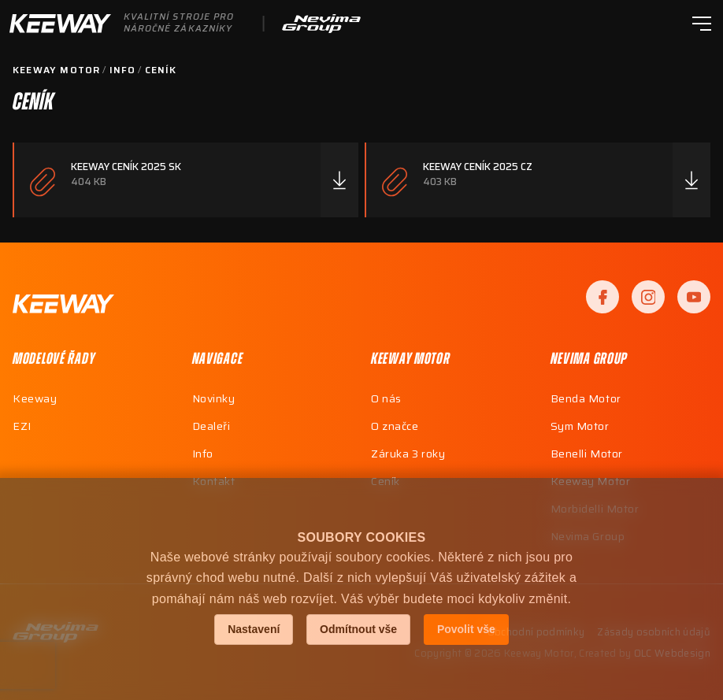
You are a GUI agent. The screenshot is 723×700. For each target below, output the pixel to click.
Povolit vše (466, 629)
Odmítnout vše (358, 629)
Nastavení (254, 629)
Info (122, 70)
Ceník (161, 70)
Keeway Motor (56, 70)
